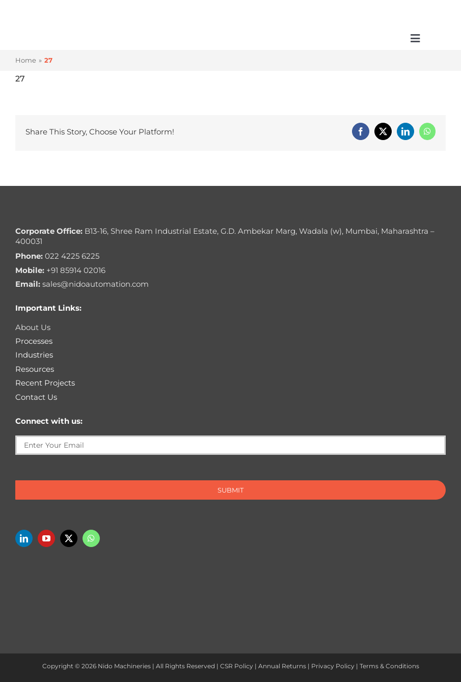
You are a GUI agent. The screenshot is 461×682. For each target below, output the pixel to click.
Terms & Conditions (389, 666)
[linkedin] (24, 538)
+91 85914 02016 (60, 270)
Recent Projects (45, 383)
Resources (34, 369)
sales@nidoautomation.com (82, 284)
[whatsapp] (91, 538)
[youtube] (46, 538)
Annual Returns (282, 666)
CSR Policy (236, 666)
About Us (32, 327)
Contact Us (36, 397)
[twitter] (68, 538)
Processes (33, 341)
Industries (34, 355)
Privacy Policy (333, 666)
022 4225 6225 (57, 256)
